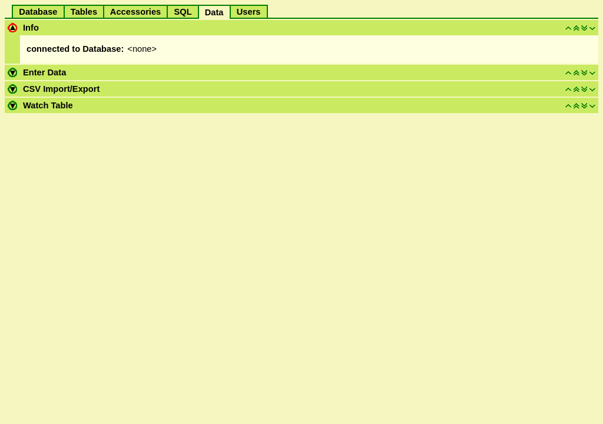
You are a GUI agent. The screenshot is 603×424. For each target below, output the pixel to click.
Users (249, 11)
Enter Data (44, 72)
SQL (182, 11)
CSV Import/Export (61, 89)
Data (214, 12)
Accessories (135, 11)
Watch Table (48, 105)
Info (31, 27)
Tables (84, 11)
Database (38, 11)
